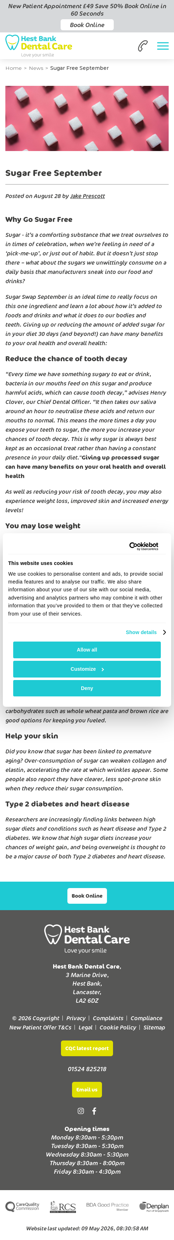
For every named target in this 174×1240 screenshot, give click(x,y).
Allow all (87, 650)
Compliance (146, 1018)
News (36, 68)
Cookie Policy (117, 1027)
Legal (85, 1027)
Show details (141, 632)
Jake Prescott (87, 196)
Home (13, 68)
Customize (87, 669)
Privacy (76, 1018)
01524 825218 (87, 1069)
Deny (87, 688)
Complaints (108, 1018)
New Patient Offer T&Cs (40, 1027)
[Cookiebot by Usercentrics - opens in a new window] (127, 546)
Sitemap (154, 1027)
